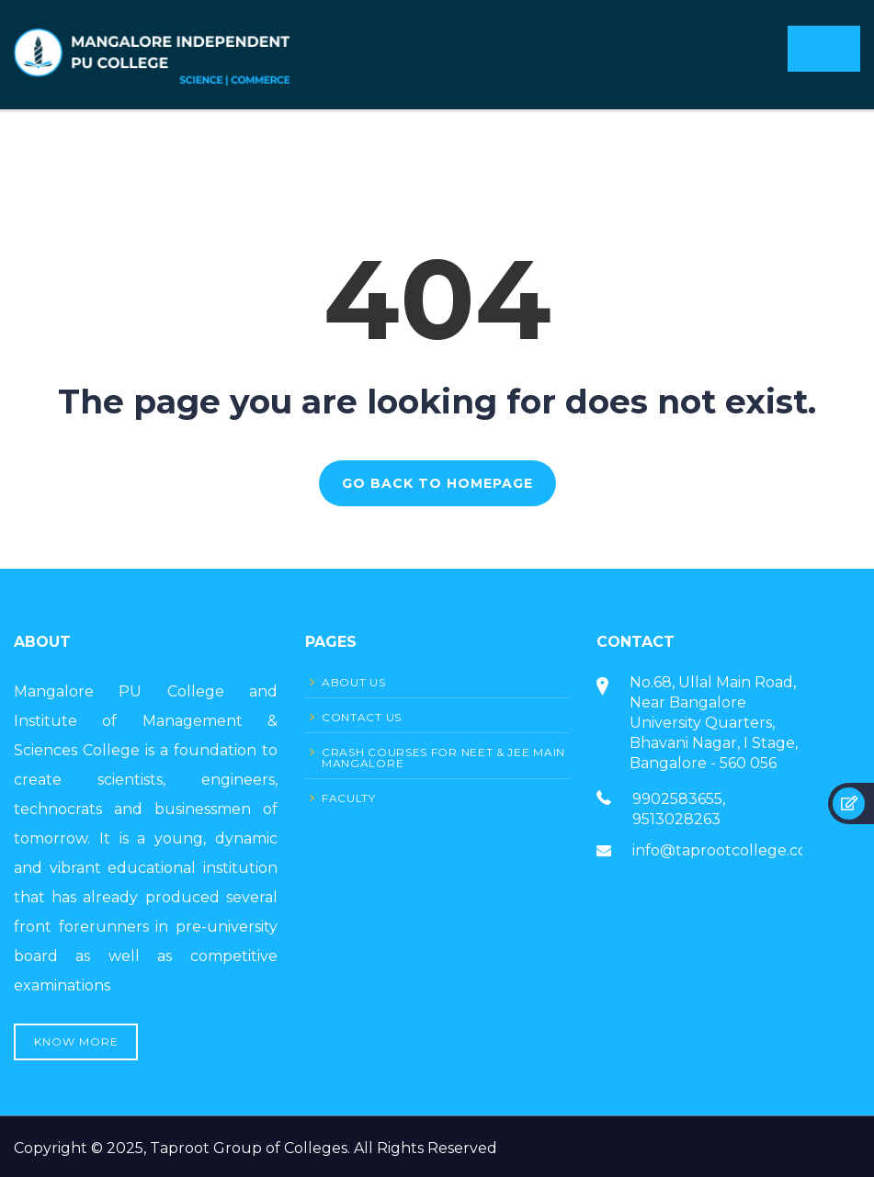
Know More (76, 1041)
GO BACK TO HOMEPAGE (437, 483)
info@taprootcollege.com (727, 850)
